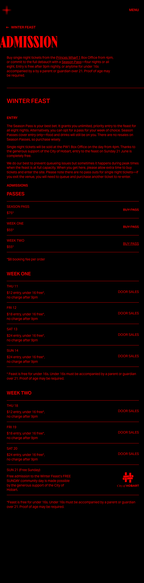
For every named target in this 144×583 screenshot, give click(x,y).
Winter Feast (23, 27)
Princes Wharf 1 (68, 57)
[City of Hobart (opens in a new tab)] (128, 479)
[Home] (7, 10)
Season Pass (71, 62)
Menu (134, 10)
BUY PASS (131, 243)
